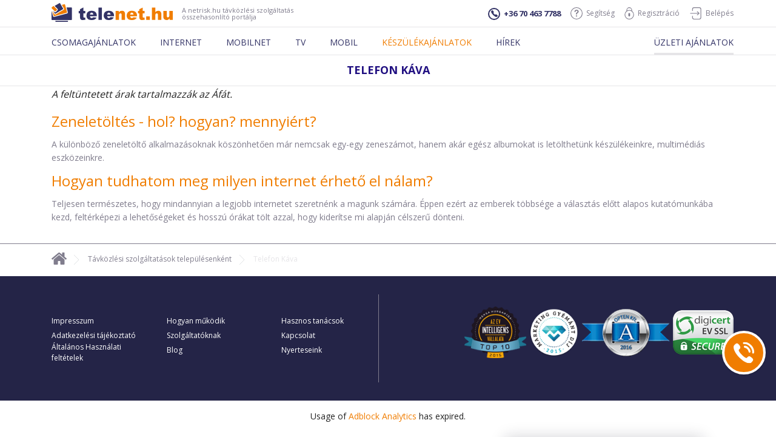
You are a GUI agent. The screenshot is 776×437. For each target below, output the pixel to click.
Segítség (592, 13)
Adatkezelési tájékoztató (94, 335)
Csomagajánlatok (94, 42)
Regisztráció (652, 13)
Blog (174, 350)
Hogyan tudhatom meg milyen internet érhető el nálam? (242, 181)
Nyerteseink (301, 350)
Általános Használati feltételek (86, 352)
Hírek (508, 42)
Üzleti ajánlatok (694, 42)
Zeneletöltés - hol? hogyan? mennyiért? (184, 121)
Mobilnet (248, 42)
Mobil (344, 42)
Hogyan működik (196, 321)
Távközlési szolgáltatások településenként (160, 259)
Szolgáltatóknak (194, 335)
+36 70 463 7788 (524, 14)
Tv (300, 42)
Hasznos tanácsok (312, 321)
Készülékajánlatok (427, 42)
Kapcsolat (298, 335)
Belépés (711, 13)
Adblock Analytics (382, 416)
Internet (181, 42)
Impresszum (73, 321)
